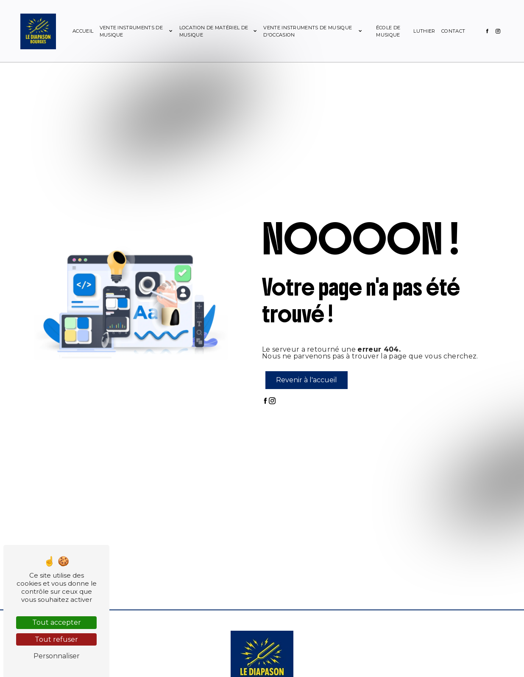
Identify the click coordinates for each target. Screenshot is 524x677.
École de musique (388, 31)
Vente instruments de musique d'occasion (307, 31)
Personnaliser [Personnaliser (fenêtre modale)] (56, 656)
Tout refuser (56, 639)
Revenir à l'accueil (306, 380)
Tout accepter (56, 622)
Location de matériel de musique (213, 31)
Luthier (424, 31)
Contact (453, 31)
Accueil (83, 31)
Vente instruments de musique (131, 31)
